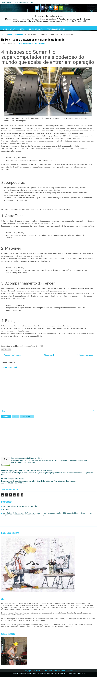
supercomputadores (15, 34)
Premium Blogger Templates (56, 673)
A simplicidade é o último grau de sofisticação (20, 506)
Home (4, 34)
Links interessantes (36, 29)
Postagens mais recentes (24, 2)
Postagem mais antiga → (86, 355)
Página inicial (6, 2)
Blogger (70, 671)
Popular (6, 416)
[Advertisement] (48, 390)
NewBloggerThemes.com (76, 673)
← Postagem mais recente (11, 355)
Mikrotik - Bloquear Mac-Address (13, 479)
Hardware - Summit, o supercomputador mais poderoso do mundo (32, 39)
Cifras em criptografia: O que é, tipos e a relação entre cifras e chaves (26, 470)
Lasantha (43, 673)
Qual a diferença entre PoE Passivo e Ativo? (26, 458)
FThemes (22, 673)
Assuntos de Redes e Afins (49, 16)
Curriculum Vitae (9, 29)
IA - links (6, 509)
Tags (15, 416)
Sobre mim (22, 29)
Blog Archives (27, 416)
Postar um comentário (11, 367)
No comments (40, 44)
